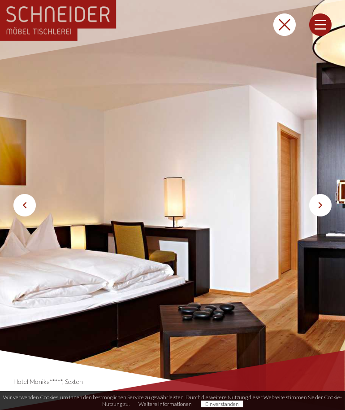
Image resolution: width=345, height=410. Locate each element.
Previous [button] (24, 205)
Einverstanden (222, 404)
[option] (172, 205)
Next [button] (320, 205)
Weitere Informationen (165, 404)
